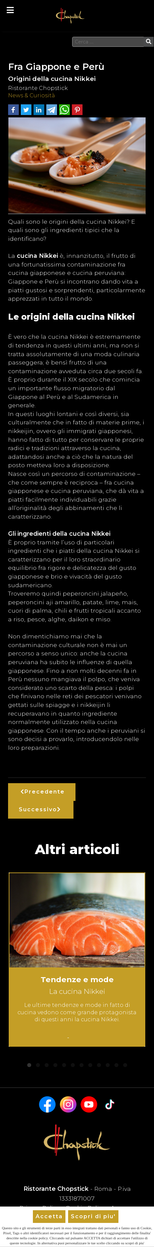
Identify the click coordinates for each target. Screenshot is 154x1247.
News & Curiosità (31, 95)
